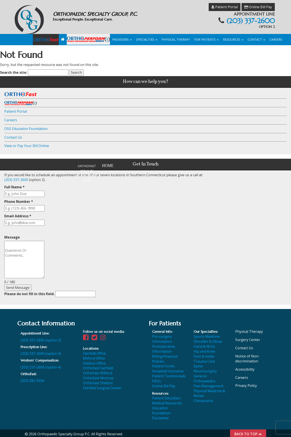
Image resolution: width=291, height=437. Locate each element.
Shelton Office (94, 361)
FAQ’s (156, 379)
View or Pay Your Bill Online (26, 144)
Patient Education (166, 396)
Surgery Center (247, 338)
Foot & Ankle (204, 354)
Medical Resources (167, 401)
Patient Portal (224, 4)
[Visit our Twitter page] (95, 336)
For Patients (206, 38)
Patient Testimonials (169, 374)
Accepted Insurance (168, 369)
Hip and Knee (204, 349)
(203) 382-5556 (32, 378)
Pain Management (208, 384)
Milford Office (94, 356)
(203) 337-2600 (248, 19)
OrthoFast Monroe (98, 376)
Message (12, 235)
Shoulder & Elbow (208, 339)
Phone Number (18, 199)
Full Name (14, 185)
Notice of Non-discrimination (247, 357)
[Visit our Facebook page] (87, 336)
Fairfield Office (94, 351)
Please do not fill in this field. (50, 292)
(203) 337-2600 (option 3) (41, 351)
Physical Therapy (176, 38)
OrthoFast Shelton (98, 381)
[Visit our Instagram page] (104, 336)
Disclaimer (160, 416)
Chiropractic (203, 399)
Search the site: (13, 70)
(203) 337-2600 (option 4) (41, 365)
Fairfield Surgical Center (102, 386)
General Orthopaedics (204, 376)
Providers (122, 38)
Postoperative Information (163, 347)
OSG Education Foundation (26, 126)
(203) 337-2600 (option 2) (41, 338)
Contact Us (13, 135)
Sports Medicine (207, 334)
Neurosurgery (205, 369)
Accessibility (244, 367)
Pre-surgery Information (162, 337)
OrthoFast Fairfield (98, 366)
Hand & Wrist (204, 344)
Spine (198, 364)
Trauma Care (204, 359)
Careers (275, 38)
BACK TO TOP (248, 432)
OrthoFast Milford (97, 371)
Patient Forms (163, 364)
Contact (256, 38)
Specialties (146, 38)
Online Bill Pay (258, 4)
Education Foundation (161, 408)
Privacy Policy (246, 383)
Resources (233, 38)
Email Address (17, 214)
